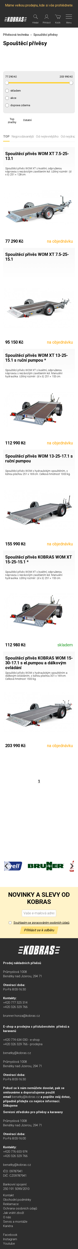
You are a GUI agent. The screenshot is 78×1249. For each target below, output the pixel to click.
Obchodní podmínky (17, 1200)
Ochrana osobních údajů (20, 1208)
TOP (6, 136)
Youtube (9, 1243)
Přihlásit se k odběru (39, 930)
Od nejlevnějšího (47, 136)
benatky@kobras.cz (17, 1053)
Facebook (10, 1235)
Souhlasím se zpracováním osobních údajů (41, 922)
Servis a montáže (15, 1221)
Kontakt (8, 1195)
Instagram (10, 1239)
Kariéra (8, 1226)
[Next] (71, 866)
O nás (7, 1217)
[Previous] (6, 866)
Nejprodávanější (23, 136)
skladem (15, 90)
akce (13, 98)
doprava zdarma (20, 105)
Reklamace (11, 1204)
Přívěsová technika (16, 35)
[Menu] (69, 19)
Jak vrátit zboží (13, 1213)
